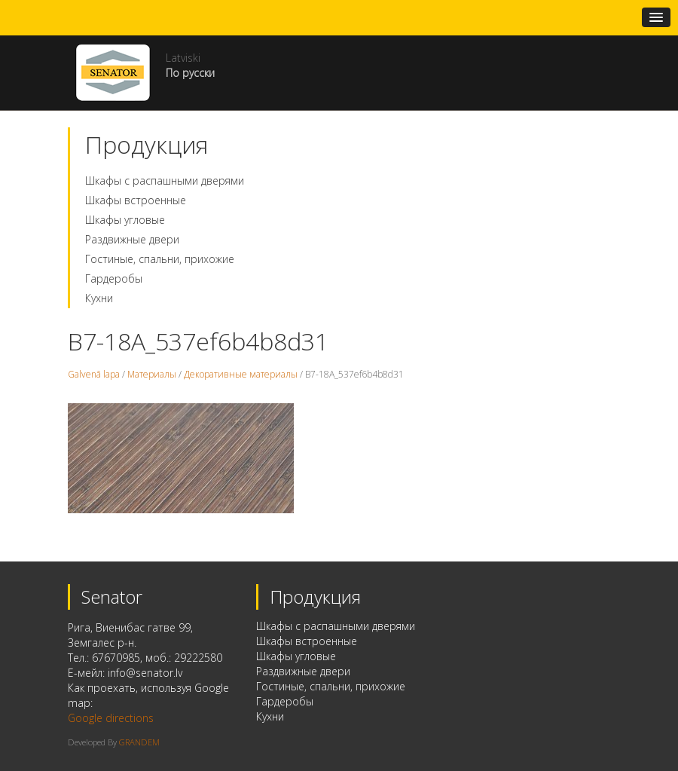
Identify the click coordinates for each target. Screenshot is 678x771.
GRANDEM (139, 742)
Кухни (99, 298)
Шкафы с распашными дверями (164, 180)
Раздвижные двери (132, 239)
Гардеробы (113, 278)
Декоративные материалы (241, 374)
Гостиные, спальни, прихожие (159, 259)
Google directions (111, 718)
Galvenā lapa (94, 374)
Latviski (183, 57)
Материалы (151, 374)
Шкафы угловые (125, 220)
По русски (190, 73)
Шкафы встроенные (135, 200)
